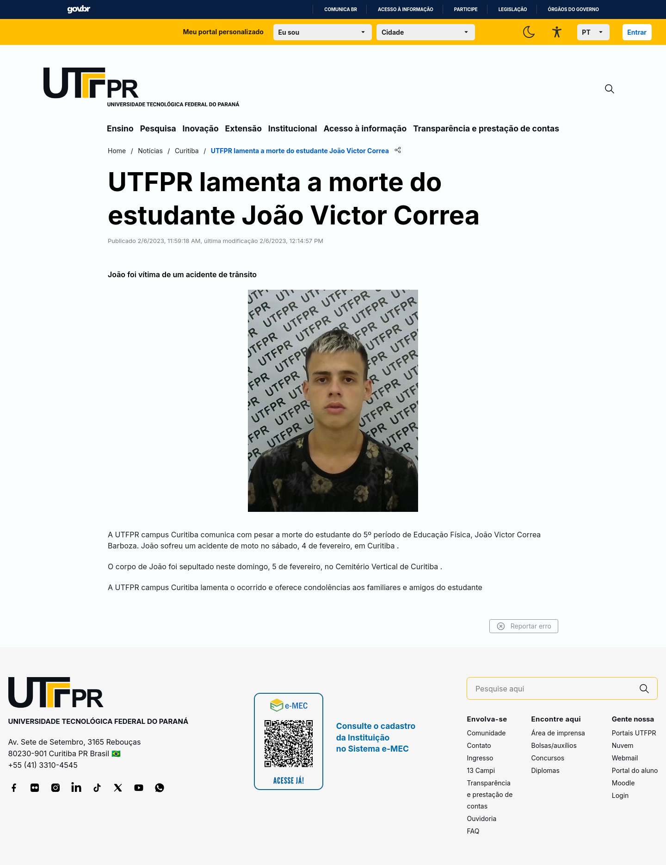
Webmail (625, 758)
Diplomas (545, 770)
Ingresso (480, 758)
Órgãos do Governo (573, 9)
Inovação (201, 128)
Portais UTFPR (634, 733)
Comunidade (486, 733)
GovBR (78, 9)
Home (117, 151)
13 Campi (481, 770)
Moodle (623, 783)
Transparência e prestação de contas (486, 128)
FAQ (473, 831)
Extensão (243, 128)
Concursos (547, 758)
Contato (479, 745)
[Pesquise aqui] (553, 689)
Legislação (513, 9)
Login (620, 795)
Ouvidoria (481, 818)
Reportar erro (523, 626)
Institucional (292, 128)
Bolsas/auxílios (553, 745)
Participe (466, 9)
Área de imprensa (558, 733)
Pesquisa (158, 128)
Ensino (120, 128)
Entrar (637, 32)
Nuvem (623, 745)
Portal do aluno (635, 770)
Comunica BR (340, 9)
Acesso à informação (405, 9)
